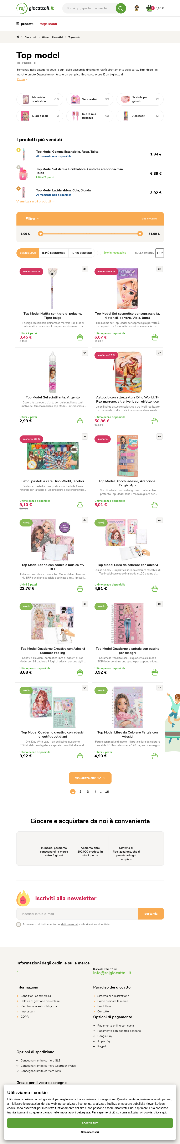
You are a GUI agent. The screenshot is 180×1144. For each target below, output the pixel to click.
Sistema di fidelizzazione (113, 996)
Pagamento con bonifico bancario (119, 1031)
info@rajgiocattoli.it (112, 973)
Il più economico (53, 253)
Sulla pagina (144, 253)
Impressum (28, 1011)
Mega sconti (48, 24)
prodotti (25, 24)
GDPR (25, 1017)
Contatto (103, 1011)
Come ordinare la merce (112, 1001)
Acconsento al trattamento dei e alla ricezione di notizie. (66, 924)
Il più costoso (82, 253)
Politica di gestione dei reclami (40, 1001)
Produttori (104, 1006)
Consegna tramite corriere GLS (41, 1061)
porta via (151, 914)
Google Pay (104, 1036)
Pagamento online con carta (115, 1026)
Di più (21, 79)
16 (107, 792)
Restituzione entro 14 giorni (39, 1006)
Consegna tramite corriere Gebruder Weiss (48, 1066)
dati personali (69, 924)
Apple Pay (103, 1041)
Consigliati (28, 253)
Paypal (101, 1046)
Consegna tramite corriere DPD (41, 1071)
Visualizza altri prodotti (35, 201)
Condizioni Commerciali (36, 996)
